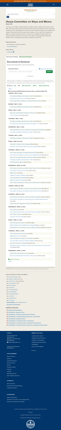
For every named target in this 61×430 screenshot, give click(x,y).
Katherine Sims (12, 298)
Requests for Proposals (12, 401)
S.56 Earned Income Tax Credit (18, 98)
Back (10, 88)
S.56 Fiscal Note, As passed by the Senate (21, 238)
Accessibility (22, 401)
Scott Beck (11, 287)
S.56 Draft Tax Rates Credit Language (20, 144)
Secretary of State (11, 367)
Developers (30, 412)
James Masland (12, 291)
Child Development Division (17, 223)
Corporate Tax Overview (16, 217)
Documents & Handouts (12, 56)
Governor (9, 358)
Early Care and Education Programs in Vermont (22, 255)
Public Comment (13, 259)
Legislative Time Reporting (38, 340)
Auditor (9, 365)
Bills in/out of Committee (25, 56)
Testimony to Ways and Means (18, 175)
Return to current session (39, 1)
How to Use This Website (38, 346)
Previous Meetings (12, 46)
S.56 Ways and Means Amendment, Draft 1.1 (22, 160)
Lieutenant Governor (12, 360)
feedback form (38, 409)
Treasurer (9, 369)
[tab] (12, 57)
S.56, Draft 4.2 (14, 209)
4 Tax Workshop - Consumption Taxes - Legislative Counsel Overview (24, 323)
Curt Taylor (11, 300)
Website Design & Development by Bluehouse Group (30, 417)
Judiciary (9, 371)
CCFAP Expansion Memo (17, 162)
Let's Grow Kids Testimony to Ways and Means (22, 241)
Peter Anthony (12, 285)
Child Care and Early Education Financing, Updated (23, 146)
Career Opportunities (24, 399)
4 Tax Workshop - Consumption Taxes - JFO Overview (20, 320)
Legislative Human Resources (39, 338)
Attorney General (11, 363)
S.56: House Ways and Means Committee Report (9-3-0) (25, 101)
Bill (19, 85)
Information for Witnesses (13, 304)
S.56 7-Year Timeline (15, 214)
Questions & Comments (12, 399)
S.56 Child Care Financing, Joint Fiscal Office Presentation (25, 197)
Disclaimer (34, 350)
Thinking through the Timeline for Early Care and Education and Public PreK (30, 245)
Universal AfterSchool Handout (18, 178)
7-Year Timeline (14, 115)
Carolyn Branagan (13, 289)
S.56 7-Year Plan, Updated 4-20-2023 (20, 203)
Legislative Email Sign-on (38, 336)
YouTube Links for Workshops (14, 310)
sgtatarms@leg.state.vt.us (13, 342)
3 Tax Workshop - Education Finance (16, 318)
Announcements (11, 383)
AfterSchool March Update (17, 180)
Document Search (30, 69)
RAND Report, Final (15, 236)
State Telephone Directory (13, 375)
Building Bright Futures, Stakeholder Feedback (22, 225)
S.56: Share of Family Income (18, 170)
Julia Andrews (12, 283)
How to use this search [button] (46, 69)
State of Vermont (11, 356)
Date (15, 85)
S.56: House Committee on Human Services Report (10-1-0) (26, 155)
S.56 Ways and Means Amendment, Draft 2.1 (22, 132)
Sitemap (9, 397)
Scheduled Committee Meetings (14, 385)
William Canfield (13, 279)
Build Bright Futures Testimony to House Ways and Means (25, 227)
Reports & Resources (44, 85)
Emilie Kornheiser (13, 277)
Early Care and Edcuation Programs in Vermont (22, 113)
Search (49, 71)
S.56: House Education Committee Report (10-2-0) (23, 152)
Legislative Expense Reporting (39, 342)
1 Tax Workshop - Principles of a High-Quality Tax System (21, 314)
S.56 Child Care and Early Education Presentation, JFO (24, 123)
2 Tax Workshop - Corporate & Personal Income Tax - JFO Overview (23, 316)
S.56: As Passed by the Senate (18, 233)
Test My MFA (35, 344)
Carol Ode (11, 296)
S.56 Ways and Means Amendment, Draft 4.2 (22, 107)
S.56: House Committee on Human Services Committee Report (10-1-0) (29, 199)
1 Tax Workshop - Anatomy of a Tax (15, 312)
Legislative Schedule (12, 388)
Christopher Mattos (13, 294)
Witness (35, 85)
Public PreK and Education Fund (18, 253)
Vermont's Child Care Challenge (18, 243)
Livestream (10, 52)
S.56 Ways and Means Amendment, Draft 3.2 (22, 121)
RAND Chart (13, 173)
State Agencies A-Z (11, 373)
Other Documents (26, 85)
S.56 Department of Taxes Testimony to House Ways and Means (27, 130)
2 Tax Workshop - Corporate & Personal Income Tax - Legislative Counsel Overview (27, 325)
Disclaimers (14, 397)
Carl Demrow (12, 281)
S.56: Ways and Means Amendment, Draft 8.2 (22, 96)
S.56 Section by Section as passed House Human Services (26, 168)
